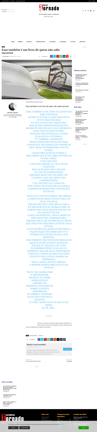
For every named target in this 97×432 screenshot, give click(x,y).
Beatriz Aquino (6, 56)
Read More (62, 424)
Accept (83, 427)
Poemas (3, 46)
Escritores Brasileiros (33, 335)
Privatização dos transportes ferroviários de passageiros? (80, 98)
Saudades (69, 361)
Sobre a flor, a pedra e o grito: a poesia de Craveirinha (9, 403)
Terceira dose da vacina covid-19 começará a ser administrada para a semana (81, 129)
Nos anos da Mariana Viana (33, 361)
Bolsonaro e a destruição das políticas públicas (80, 417)
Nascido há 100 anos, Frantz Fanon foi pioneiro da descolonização (81, 76)
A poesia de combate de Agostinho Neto (9, 395)
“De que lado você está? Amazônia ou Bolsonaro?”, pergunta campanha (81, 113)
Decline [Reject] (13, 427)
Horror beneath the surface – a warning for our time (81, 137)
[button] (93, 10)
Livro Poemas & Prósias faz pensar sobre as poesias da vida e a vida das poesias (9, 387)
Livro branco (40, 335)
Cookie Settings (24, 427)
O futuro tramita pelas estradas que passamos (81, 83)
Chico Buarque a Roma (81, 90)
